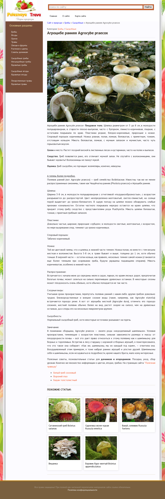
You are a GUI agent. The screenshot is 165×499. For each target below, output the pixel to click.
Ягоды (14, 35)
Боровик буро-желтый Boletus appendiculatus (100, 465)
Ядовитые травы (19, 84)
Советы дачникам (19, 52)
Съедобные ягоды (20, 71)
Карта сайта (80, 16)
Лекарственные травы (21, 80)
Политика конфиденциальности (82, 490)
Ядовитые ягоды (19, 74)
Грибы (14, 31)
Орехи (14, 38)
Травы (14, 42)
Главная (53, 16)
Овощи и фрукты (19, 45)
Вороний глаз (60, 376)
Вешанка (53, 463)
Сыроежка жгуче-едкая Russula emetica (97, 427)
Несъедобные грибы (21, 61)
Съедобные (70, 29)
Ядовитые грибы (19, 65)
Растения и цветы (19, 48)
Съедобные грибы (20, 58)
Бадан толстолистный (65, 380)
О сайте (66, 16)
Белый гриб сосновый (64, 372)
